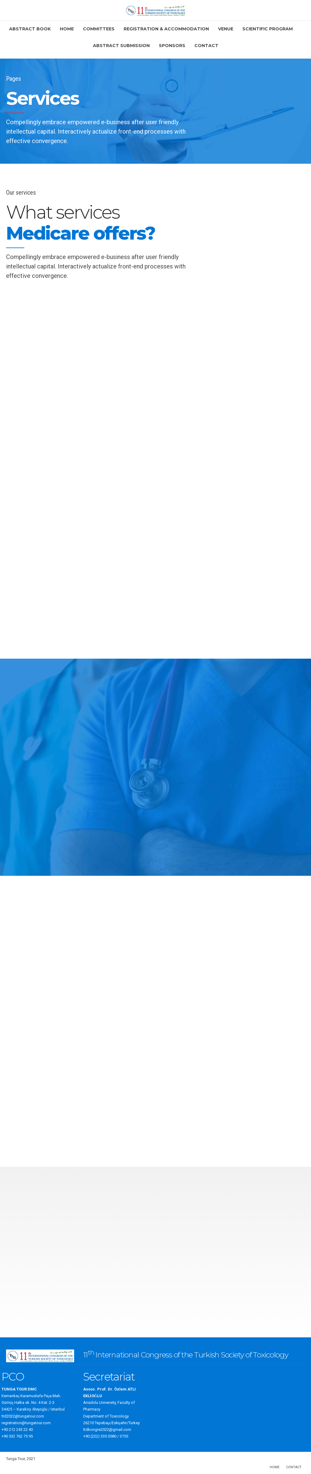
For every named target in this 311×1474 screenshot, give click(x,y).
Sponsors (172, 45)
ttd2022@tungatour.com (23, 1416)
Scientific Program (267, 29)
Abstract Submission (121, 45)
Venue (225, 29)
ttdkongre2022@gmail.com (107, 1429)
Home (67, 29)
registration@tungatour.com (26, 1423)
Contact (206, 45)
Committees (98, 29)
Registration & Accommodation (166, 29)
